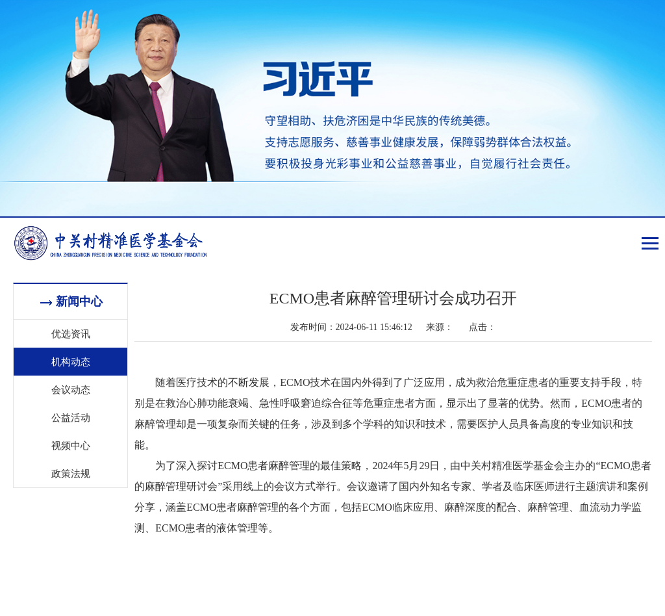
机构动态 (70, 361)
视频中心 (70, 445)
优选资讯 (70, 333)
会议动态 (70, 389)
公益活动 (70, 417)
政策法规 (70, 473)
